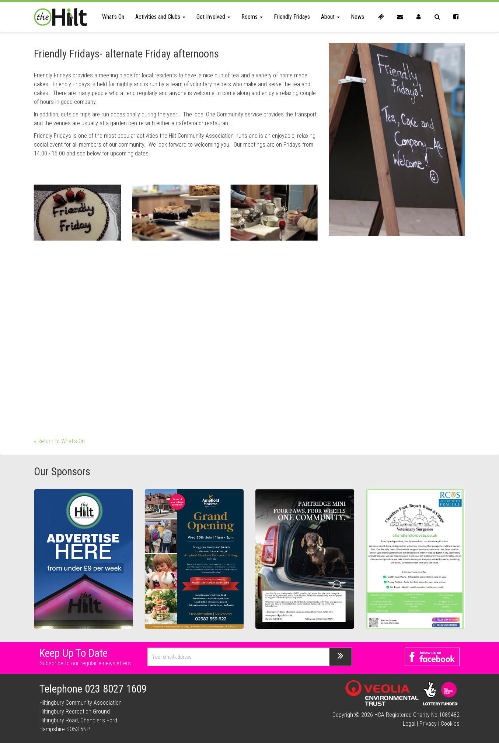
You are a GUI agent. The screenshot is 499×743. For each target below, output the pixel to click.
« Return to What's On (59, 441)
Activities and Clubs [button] (160, 16)
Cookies (450, 723)
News (357, 16)
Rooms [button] (252, 16)
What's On (113, 16)
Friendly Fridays (292, 16)
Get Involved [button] (213, 16)
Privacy (428, 723)
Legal (409, 723)
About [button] (330, 16)
